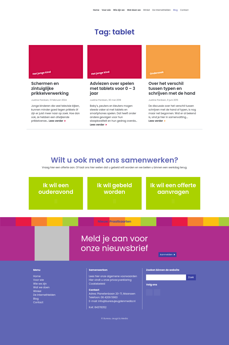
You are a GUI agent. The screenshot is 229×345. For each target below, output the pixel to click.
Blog (175, 10)
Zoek (191, 277)
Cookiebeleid (97, 283)
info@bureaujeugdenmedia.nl (116, 301)
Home (96, 10)
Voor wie (106, 10)
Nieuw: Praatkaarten (114, 221)
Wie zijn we (119, 10)
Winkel (146, 10)
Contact (184, 10)
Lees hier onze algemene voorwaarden (113, 276)
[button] (114, 201)
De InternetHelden (161, 10)
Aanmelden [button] (166, 254)
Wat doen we (134, 10)
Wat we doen (41, 287)
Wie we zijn (40, 283)
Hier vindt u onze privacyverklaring (110, 280)
